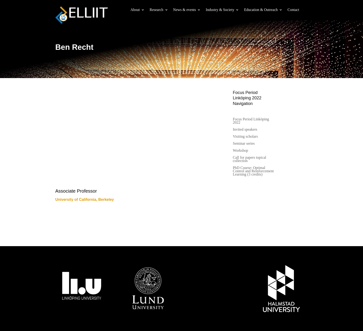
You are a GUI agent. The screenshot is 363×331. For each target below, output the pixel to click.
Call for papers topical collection (249, 159)
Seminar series (244, 143)
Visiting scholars (245, 136)
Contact (293, 10)
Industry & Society (220, 10)
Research (156, 10)
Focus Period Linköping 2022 (251, 121)
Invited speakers (245, 129)
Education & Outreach (261, 10)
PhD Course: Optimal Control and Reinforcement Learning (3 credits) (253, 171)
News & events (184, 10)
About (135, 10)
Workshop (240, 150)
